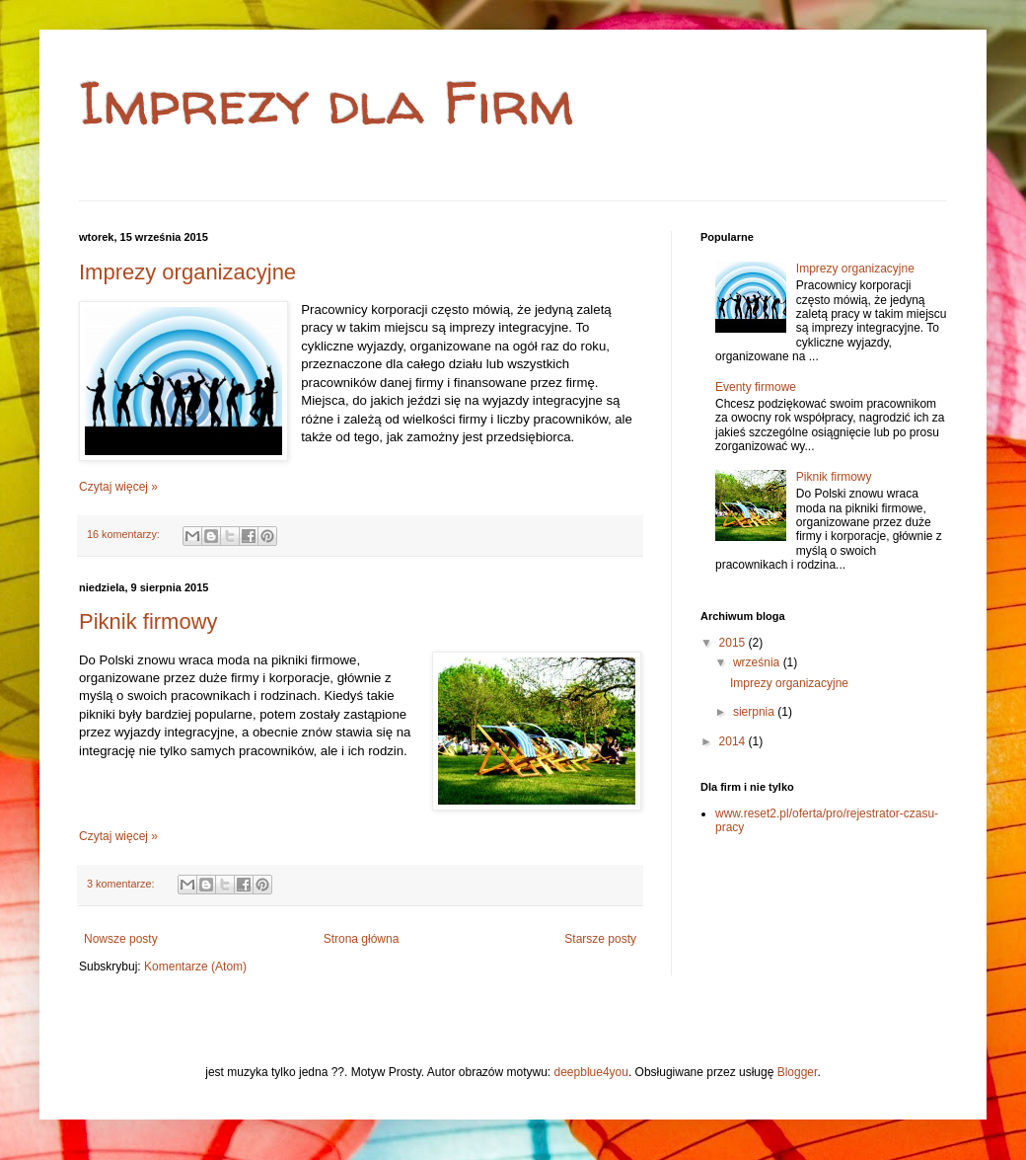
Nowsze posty (121, 939)
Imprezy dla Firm (326, 102)
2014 (734, 741)
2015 (734, 643)
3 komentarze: (122, 883)
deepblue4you (591, 1072)
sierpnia (755, 712)
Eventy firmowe (755, 387)
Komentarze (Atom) (195, 966)
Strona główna (362, 939)
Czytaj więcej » (118, 487)
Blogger (797, 1072)
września (758, 662)
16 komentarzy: (125, 534)
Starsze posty (600, 939)
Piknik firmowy (148, 621)
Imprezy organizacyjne (187, 272)
